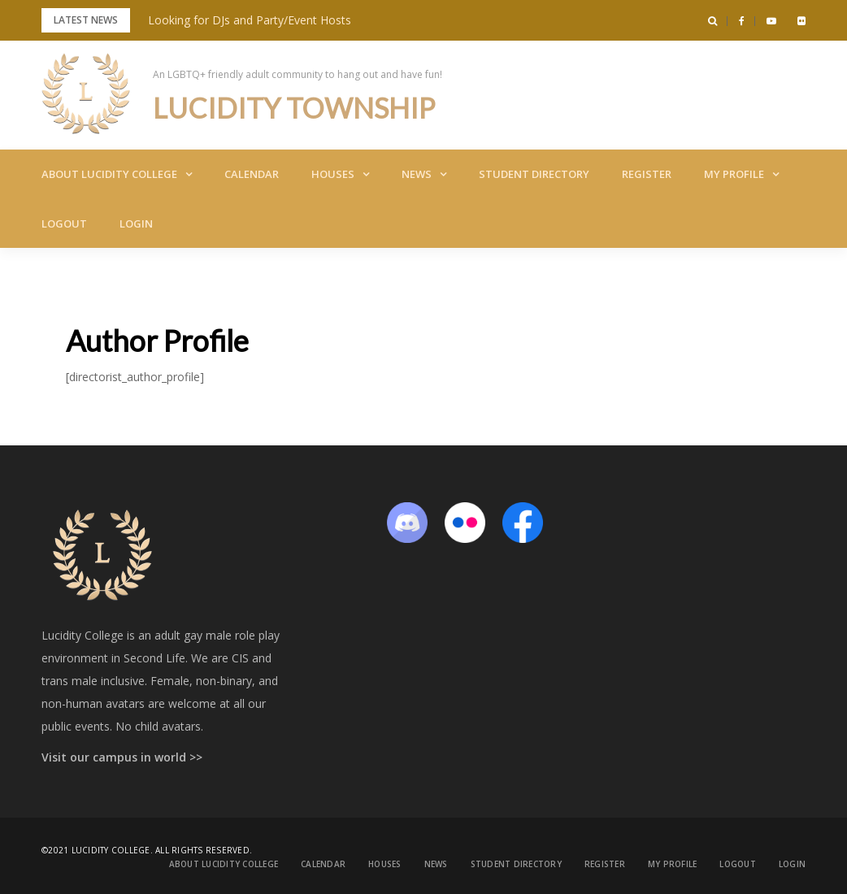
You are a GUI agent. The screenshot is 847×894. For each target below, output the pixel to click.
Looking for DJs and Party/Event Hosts (249, 20)
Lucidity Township (299, 107)
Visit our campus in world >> (121, 757)
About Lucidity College (109, 174)
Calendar (251, 174)
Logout (64, 223)
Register (646, 174)
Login (136, 223)
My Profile (734, 174)
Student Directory (534, 174)
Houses (332, 174)
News (417, 174)
